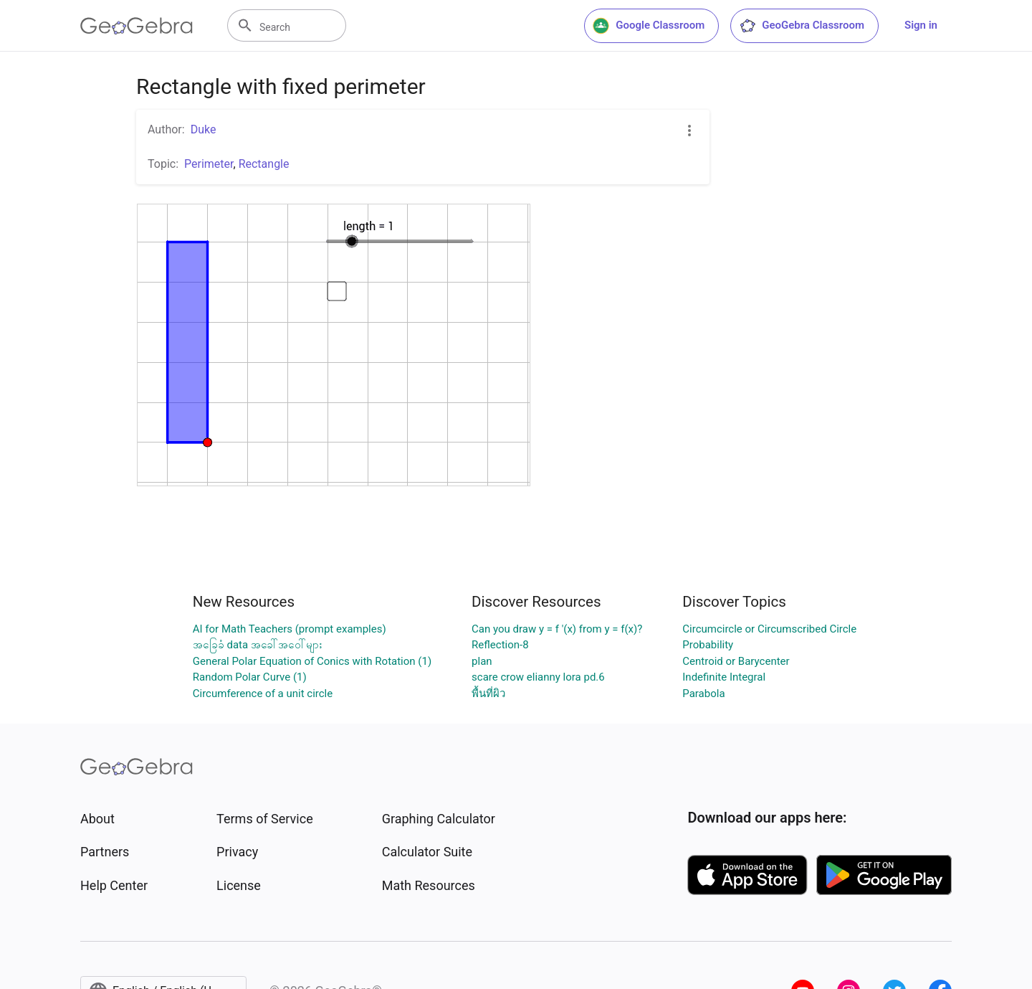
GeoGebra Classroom (801, 25)
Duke (203, 129)
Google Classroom (648, 25)
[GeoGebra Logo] (136, 25)
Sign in (920, 25)
